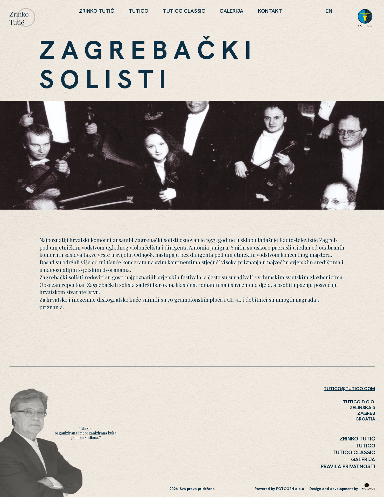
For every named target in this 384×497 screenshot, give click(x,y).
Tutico (138, 10)
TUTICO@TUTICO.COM (349, 388)
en (328, 10)
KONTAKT (270, 10)
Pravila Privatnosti (348, 466)
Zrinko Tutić (96, 10)
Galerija (231, 10)
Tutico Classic (184, 10)
